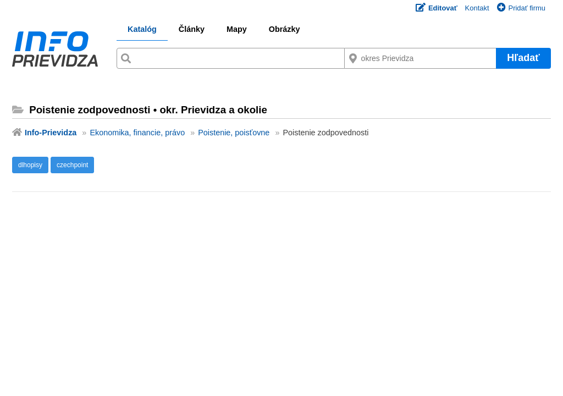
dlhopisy (30, 165)
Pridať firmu (521, 8)
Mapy (237, 29)
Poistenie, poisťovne (233, 132)
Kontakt (477, 8)
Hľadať (523, 57)
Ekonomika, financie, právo (137, 132)
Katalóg (142, 29)
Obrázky (284, 29)
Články (192, 29)
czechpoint (72, 165)
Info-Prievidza (50, 132)
